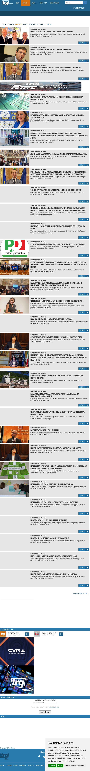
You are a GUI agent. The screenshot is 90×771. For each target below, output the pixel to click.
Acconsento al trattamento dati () (46, 707)
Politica (18, 24)
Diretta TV (43, 3)
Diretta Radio (54, 3)
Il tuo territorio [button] (79, 8)
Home (18, 3)
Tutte (4, 24)
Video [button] (34, 3)
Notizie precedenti (80, 593)
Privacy (9, 765)
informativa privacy (54, 707)
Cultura (40, 24)
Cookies (15, 765)
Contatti (2, 765)
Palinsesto (22, 765)
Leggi (84, 42)
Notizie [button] (26, 3)
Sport (25, 24)
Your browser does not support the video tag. (17, 613)
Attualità (48, 24)
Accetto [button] (52, 766)
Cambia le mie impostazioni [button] (74, 766)
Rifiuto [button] (60, 766)
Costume (32, 24)
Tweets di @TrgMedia (7, 748)
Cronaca (11, 24)
